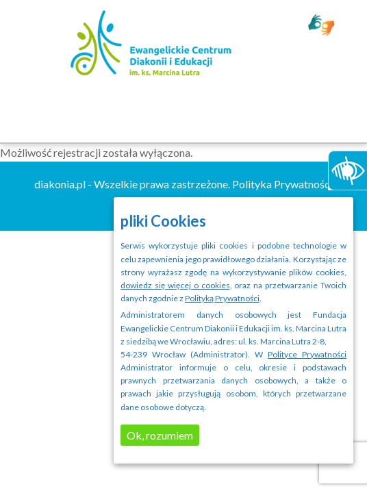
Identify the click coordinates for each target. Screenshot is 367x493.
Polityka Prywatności (282, 183)
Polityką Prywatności (222, 298)
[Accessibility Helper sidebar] (344, 167)
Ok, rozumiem (160, 435)
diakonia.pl (60, 183)
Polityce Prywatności (307, 354)
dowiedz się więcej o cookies (175, 285)
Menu (184, 112)
